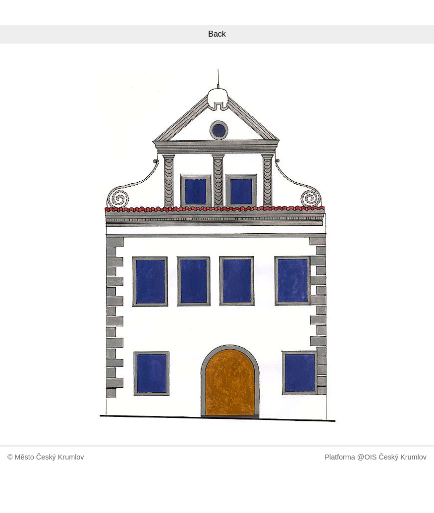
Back (217, 34)
